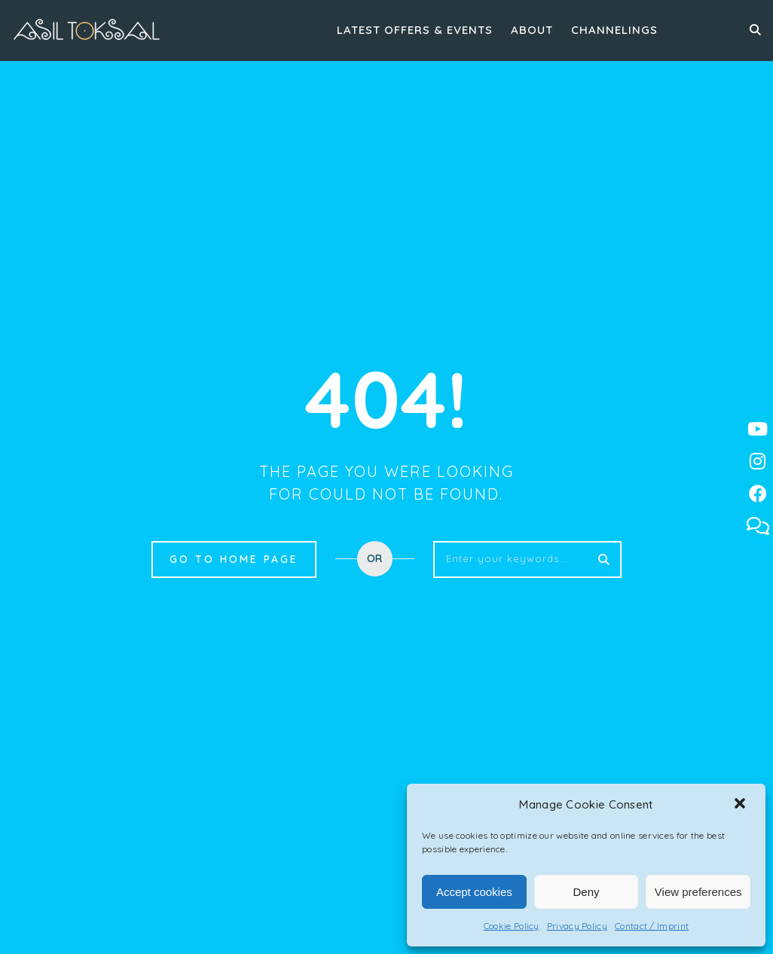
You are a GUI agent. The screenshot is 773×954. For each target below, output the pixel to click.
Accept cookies (474, 891)
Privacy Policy (577, 925)
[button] (741, 805)
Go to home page (234, 559)
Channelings (614, 30)
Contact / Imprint (652, 925)
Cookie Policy (511, 925)
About (532, 30)
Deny (586, 891)
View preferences (698, 891)
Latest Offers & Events (415, 30)
